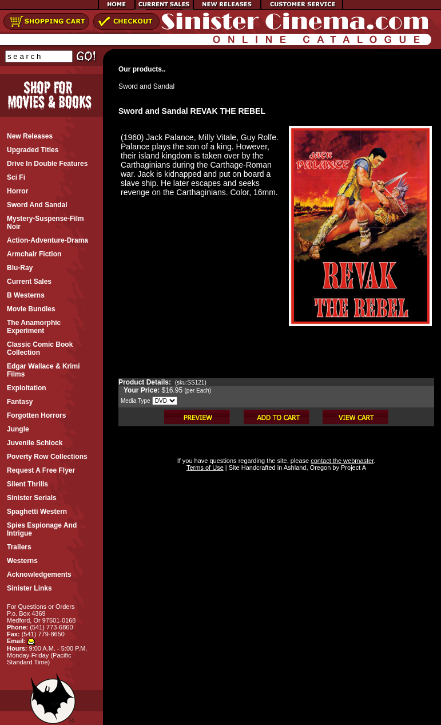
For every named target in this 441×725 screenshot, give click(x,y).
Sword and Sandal (146, 86)
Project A (352, 467)
